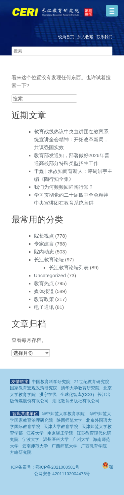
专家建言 (44, 244)
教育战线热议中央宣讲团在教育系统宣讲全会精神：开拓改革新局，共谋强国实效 (71, 139)
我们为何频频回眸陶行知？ (64, 187)
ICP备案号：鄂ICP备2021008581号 (45, 467)
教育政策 (44, 299)
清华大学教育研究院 (80, 387)
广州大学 (81, 439)
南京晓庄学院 (60, 433)
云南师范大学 (35, 446)
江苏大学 (35, 433)
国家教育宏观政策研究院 (33, 387)
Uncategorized (50, 275)
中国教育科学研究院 (51, 381)
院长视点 (44, 236)
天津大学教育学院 (61, 426)
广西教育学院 (94, 446)
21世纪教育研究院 (91, 381)
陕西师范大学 (69, 420)
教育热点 (44, 283)
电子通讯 (44, 307)
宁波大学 (30, 439)
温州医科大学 (56, 439)
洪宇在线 (48, 394)
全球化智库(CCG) (77, 394)
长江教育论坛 (49, 259)
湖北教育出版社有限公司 (76, 400)
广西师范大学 (64, 446)
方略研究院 (20, 452)
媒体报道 (44, 291)
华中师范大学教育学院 (63, 413)
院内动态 (44, 251)
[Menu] (112, 10)
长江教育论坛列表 (69, 267)
